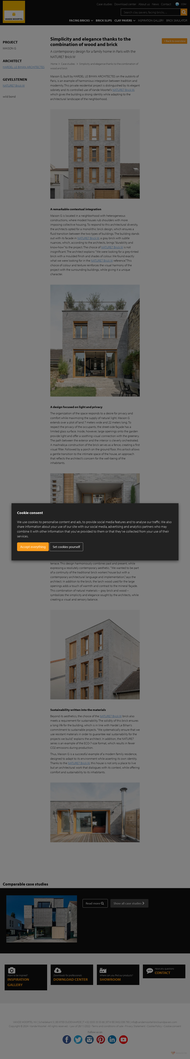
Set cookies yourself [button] (66, 547)
